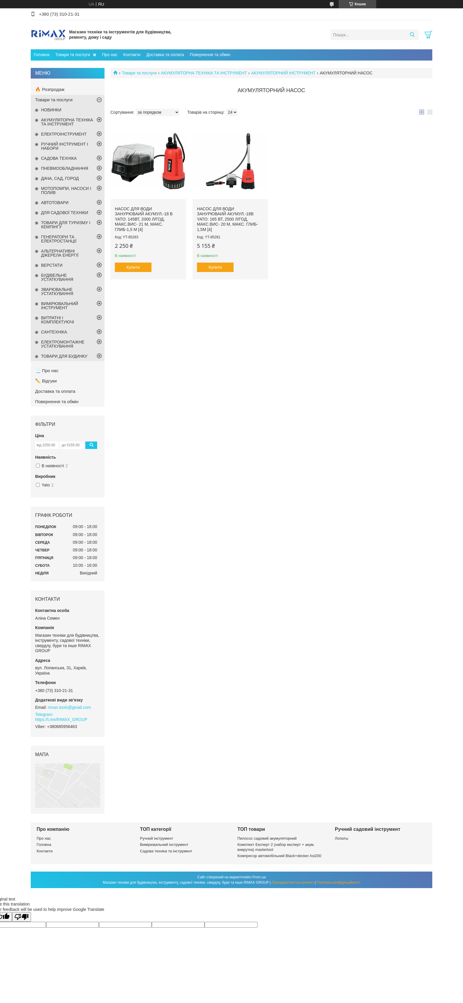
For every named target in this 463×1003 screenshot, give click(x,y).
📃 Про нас (46, 370)
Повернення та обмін (210, 54)
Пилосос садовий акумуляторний (266, 838)
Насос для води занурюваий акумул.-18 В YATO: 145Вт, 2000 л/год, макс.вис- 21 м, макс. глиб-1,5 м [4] (144, 219)
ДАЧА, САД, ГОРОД (60, 178)
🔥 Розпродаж (49, 89)
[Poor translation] (21, 917)
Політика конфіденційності (338, 882)
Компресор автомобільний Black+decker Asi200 (279, 856)
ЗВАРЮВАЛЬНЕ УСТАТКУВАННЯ (57, 291)
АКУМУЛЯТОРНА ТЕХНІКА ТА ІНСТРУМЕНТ (204, 73)
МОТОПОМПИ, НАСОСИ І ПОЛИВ (66, 190)
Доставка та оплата (165, 54)
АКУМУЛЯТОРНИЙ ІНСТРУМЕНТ (283, 73)
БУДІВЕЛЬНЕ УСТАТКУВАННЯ (57, 277)
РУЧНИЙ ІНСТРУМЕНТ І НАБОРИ (64, 146)
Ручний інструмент (156, 838)
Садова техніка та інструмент (166, 851)
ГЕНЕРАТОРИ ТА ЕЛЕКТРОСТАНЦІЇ (58, 239)
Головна (41, 54)
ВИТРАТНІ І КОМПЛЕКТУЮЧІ (57, 319)
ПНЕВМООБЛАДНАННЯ (64, 168)
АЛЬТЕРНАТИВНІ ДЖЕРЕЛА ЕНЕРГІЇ (59, 253)
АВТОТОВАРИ (55, 202)
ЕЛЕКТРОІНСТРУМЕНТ (64, 134)
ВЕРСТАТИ (51, 265)
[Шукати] (412, 35)
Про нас (109, 54)
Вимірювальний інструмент (164, 844)
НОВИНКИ (51, 110)
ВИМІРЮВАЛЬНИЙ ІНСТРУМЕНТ (59, 305)
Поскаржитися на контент (293, 882)
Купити (133, 267)
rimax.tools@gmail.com (69, 707)
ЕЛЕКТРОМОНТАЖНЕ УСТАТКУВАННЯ (62, 344)
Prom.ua (259, 877)
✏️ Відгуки (46, 380)
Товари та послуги (72, 54)
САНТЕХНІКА (54, 332)
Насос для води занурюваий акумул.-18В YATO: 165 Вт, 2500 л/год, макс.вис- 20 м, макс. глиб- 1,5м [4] (227, 219)
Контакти (131, 54)
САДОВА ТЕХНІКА (59, 158)
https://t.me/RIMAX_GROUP (61, 719)
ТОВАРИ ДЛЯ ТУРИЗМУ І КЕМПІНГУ (65, 224)
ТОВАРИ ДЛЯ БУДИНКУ (64, 356)
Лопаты (341, 838)
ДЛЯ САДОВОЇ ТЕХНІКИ (64, 212)
